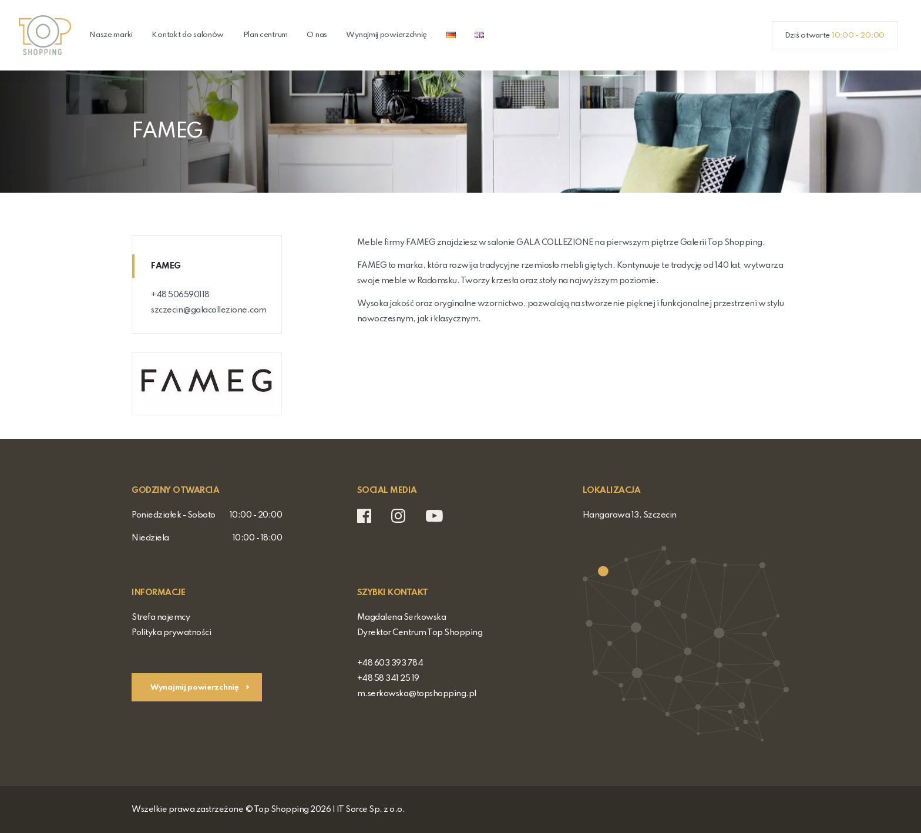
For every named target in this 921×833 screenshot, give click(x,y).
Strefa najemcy (161, 617)
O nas (317, 35)
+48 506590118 (180, 295)
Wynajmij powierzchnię (386, 35)
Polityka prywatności (171, 633)
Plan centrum (265, 35)
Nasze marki (111, 35)
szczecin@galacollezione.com (209, 310)
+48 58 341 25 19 (388, 678)
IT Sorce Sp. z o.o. (371, 809)
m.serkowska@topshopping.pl (416, 694)
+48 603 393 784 (390, 663)
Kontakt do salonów (188, 35)
